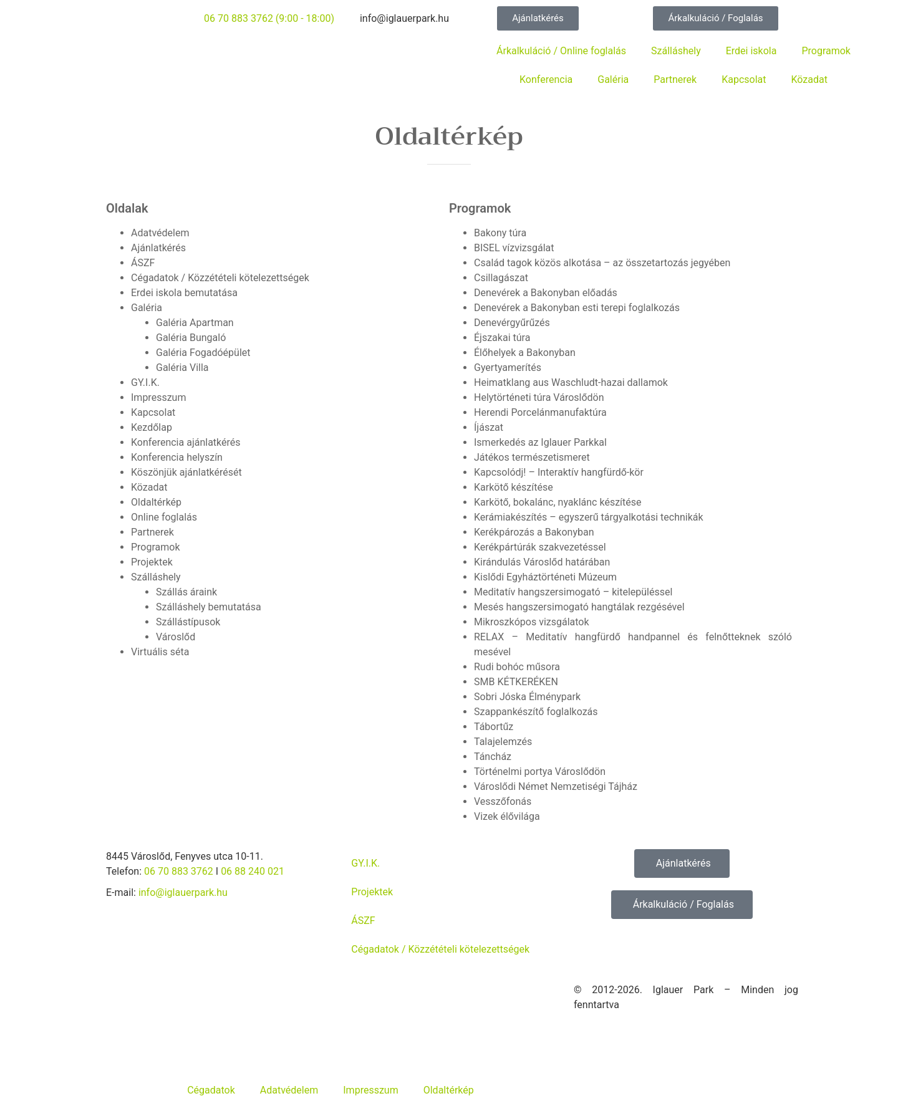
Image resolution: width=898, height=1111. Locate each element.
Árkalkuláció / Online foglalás (561, 51)
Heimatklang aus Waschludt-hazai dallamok (571, 382)
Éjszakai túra (502, 338)
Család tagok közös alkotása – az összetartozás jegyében (602, 263)
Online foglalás (164, 517)
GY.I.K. (145, 382)
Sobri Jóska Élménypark (527, 697)
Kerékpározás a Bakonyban (534, 532)
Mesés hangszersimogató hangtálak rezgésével (579, 607)
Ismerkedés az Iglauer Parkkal (540, 442)
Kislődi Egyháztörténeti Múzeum (545, 577)
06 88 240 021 (252, 871)
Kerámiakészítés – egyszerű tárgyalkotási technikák (588, 517)
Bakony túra (500, 233)
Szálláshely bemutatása (208, 607)
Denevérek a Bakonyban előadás (545, 293)
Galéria (613, 79)
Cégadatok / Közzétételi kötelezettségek (220, 278)
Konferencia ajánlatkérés (186, 442)
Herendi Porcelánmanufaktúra (540, 412)
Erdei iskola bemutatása (184, 293)
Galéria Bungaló (191, 338)
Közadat (809, 79)
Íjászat (488, 427)
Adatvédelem (160, 233)
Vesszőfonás (502, 801)
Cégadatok (211, 1090)
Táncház (492, 756)
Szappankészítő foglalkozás (536, 712)
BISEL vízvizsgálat (514, 248)
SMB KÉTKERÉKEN (516, 682)
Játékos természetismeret (532, 457)
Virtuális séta (160, 652)
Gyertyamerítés (507, 367)
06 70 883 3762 (178, 871)
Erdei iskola (751, 51)
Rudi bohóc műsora (517, 667)
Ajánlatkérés (158, 248)
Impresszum (158, 397)
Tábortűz (493, 727)
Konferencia (545, 79)
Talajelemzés (503, 742)
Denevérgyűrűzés (512, 323)
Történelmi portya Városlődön (540, 771)
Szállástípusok (188, 622)
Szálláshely (676, 51)
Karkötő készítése (513, 487)
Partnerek (675, 79)
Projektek (152, 562)
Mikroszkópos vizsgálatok (531, 622)
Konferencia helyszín (177, 457)
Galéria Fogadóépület (203, 352)
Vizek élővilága (507, 816)
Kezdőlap (151, 427)
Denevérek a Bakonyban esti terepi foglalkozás (577, 308)
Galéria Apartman (195, 323)
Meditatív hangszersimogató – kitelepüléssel (573, 592)
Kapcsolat (744, 79)
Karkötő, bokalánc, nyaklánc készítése (558, 502)
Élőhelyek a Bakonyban (525, 352)
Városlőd (175, 637)
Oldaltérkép (156, 502)
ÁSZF (143, 263)
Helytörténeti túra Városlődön (539, 397)
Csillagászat (501, 278)
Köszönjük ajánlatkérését (186, 472)
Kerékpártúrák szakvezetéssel (540, 547)
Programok (826, 51)
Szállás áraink (186, 592)
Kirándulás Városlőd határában (542, 562)
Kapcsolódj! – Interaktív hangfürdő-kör (559, 472)
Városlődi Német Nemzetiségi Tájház (555, 786)
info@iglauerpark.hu (183, 892)
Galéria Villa (182, 367)
